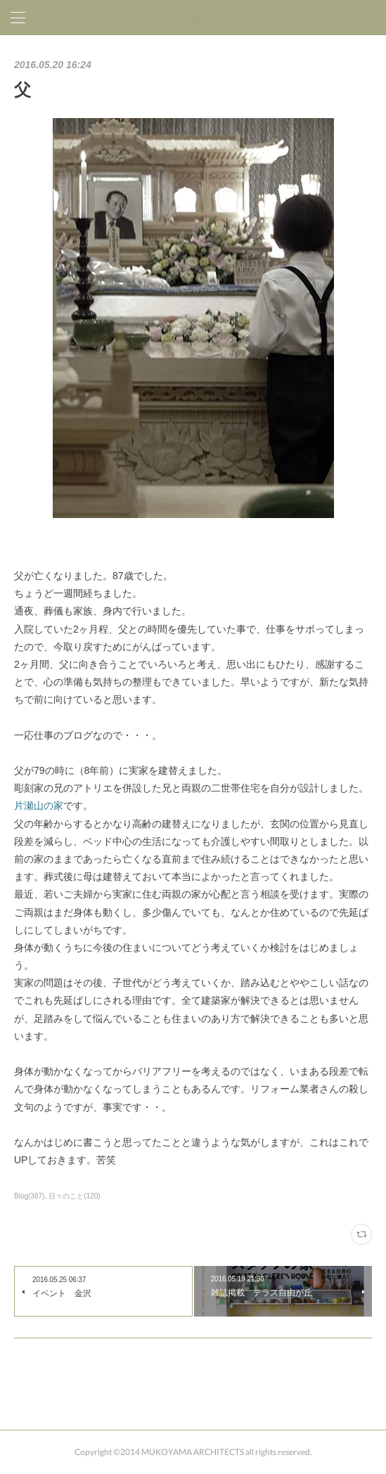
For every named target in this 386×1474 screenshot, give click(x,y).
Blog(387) (29, 1196)
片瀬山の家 (38, 805)
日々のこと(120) (74, 1196)
